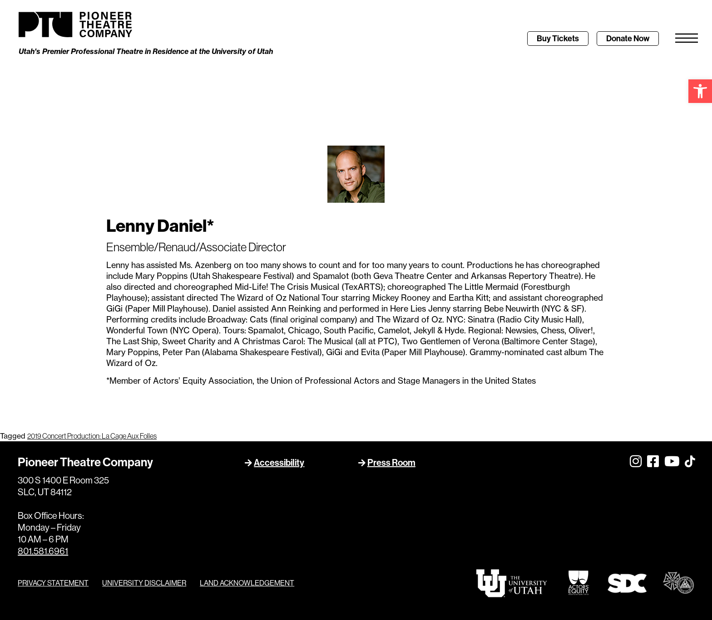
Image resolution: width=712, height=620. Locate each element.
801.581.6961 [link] (43, 551)
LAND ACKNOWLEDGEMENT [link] (247, 583)
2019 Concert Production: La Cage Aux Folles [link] (92, 436)
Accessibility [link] (279, 462)
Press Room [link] (391, 462)
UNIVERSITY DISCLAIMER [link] (144, 583)
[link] (700, 91)
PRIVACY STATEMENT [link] (53, 583)
